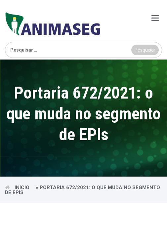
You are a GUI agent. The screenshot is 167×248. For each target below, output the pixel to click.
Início (22, 187)
